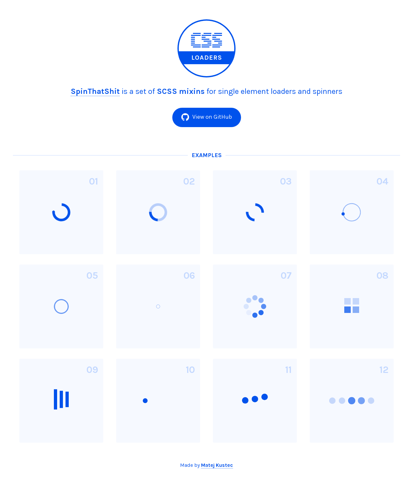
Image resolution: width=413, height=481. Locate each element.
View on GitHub (206, 117)
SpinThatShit (95, 91)
